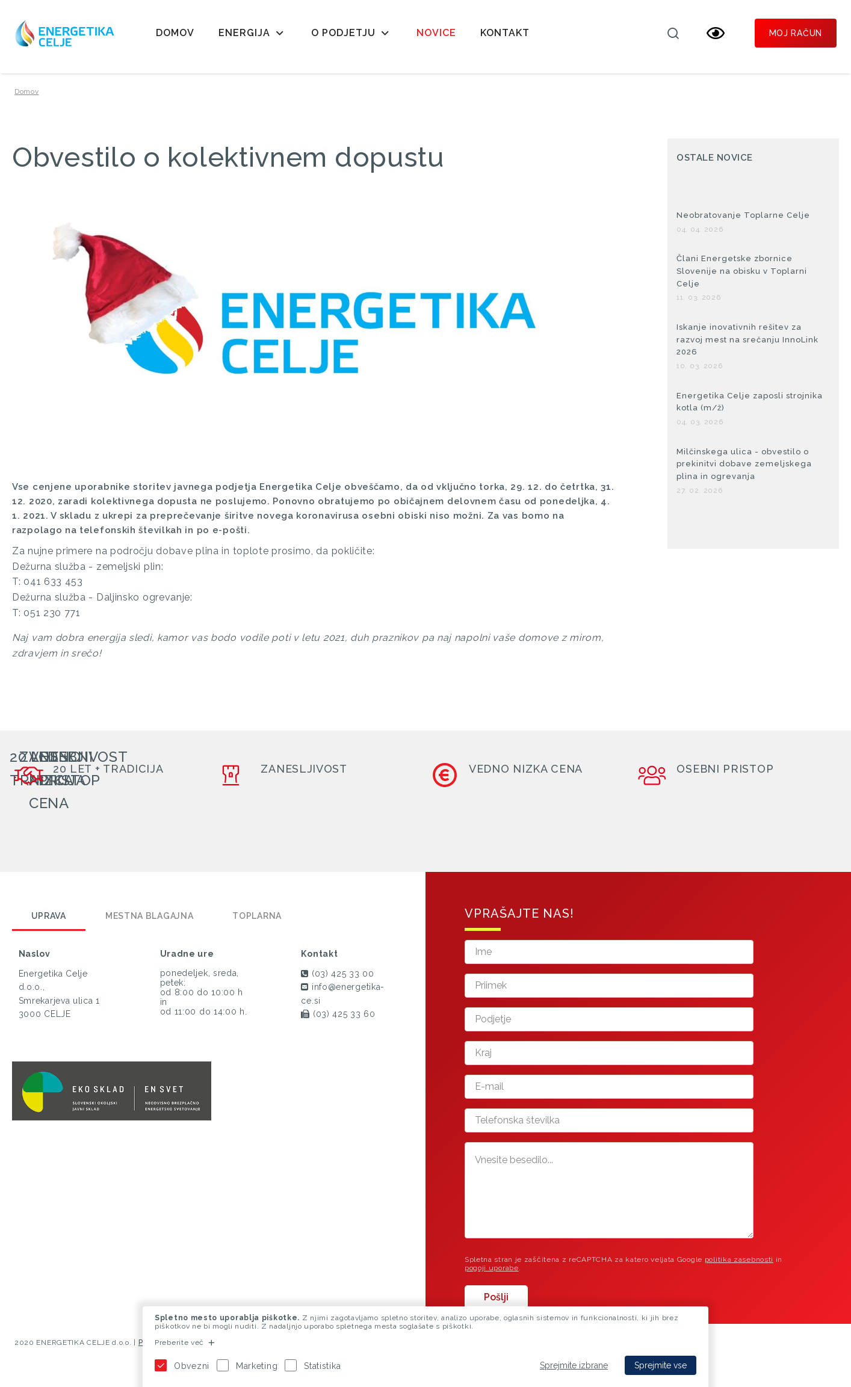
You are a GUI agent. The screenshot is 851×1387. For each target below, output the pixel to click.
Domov (175, 33)
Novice (436, 33)
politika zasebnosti (739, 1259)
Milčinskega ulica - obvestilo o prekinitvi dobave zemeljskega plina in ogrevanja (744, 464)
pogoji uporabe (492, 1268)
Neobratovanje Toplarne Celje (743, 215)
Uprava (48, 916)
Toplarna (257, 916)
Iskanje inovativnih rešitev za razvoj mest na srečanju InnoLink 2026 (747, 340)
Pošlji (496, 1297)
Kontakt (505, 33)
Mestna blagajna (149, 916)
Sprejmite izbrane (574, 1365)
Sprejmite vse (660, 1365)
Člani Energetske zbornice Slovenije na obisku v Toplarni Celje (741, 271)
